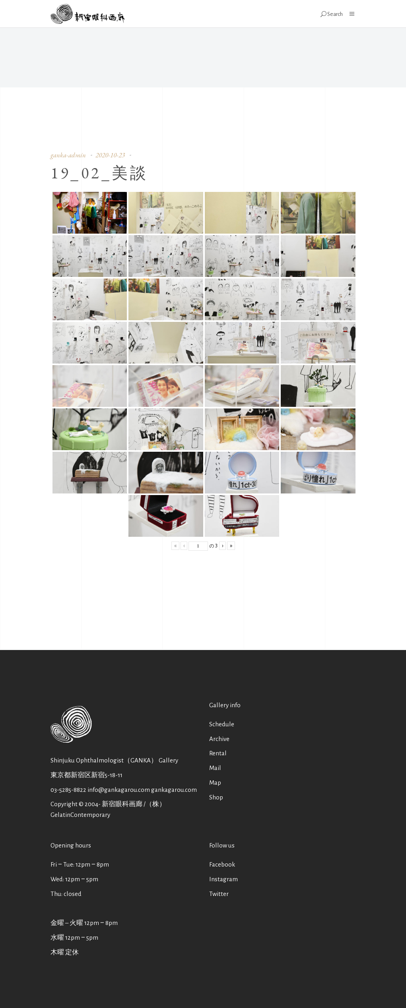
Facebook (222, 864)
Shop (216, 797)
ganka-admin (68, 155)
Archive (219, 738)
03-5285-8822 (68, 789)
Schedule (221, 724)
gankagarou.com (174, 789)
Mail (215, 767)
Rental (218, 753)
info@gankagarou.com (118, 789)
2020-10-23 (110, 155)
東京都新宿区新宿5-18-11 (86, 775)
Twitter (219, 893)
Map (215, 782)
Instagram (223, 879)
